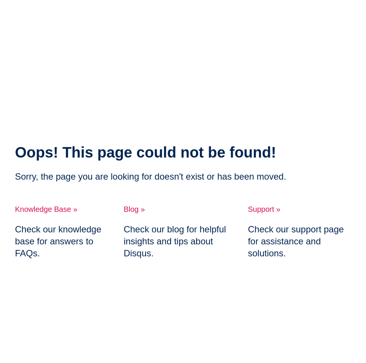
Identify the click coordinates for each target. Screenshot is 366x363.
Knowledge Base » (46, 209)
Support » (264, 209)
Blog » (134, 209)
